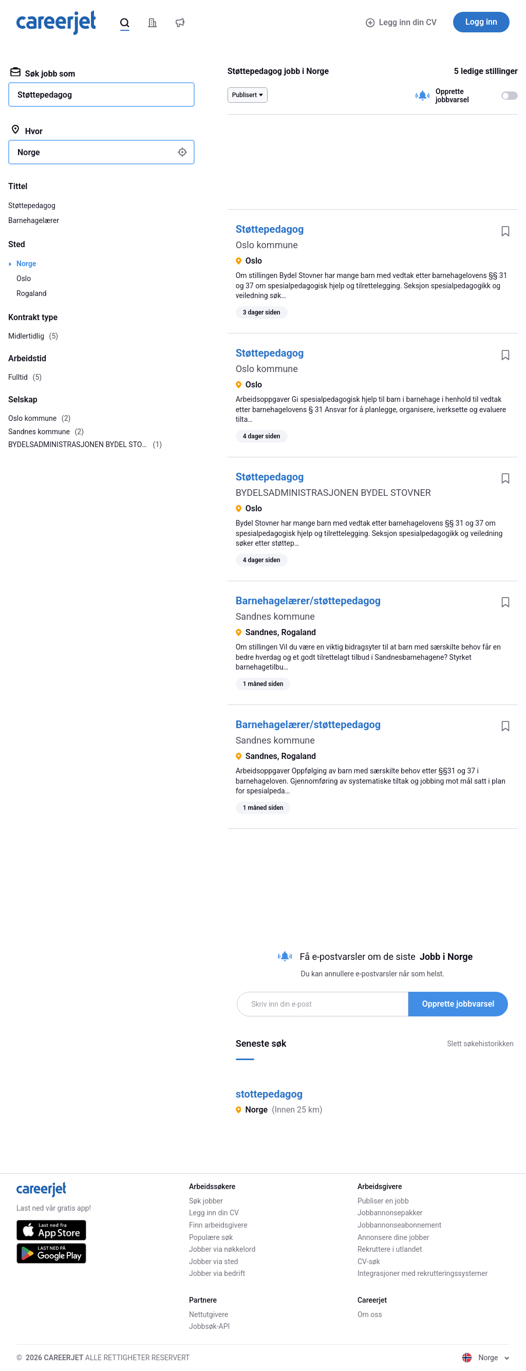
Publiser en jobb (383, 1201)
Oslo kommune (267, 244)
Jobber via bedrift (217, 1273)
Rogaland (31, 293)
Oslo (23, 278)
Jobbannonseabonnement (399, 1225)
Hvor (26, 130)
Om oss (370, 1314)
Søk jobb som (42, 73)
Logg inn (481, 22)
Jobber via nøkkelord (222, 1249)
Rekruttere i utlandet (390, 1249)
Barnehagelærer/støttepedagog (308, 601)
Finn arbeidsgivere (218, 1225)
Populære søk (211, 1237)
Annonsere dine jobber (393, 1237)
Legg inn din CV (401, 22)
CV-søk (369, 1261)
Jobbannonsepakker (390, 1213)
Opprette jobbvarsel (458, 1004)
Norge (26, 264)
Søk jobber (206, 1201)
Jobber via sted (213, 1261)
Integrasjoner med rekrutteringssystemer (422, 1273)
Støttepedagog (270, 229)
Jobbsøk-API (209, 1326)
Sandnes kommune (275, 616)
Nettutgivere (208, 1314)
